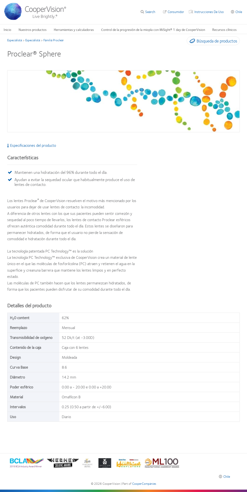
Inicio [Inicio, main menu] (7, 29)
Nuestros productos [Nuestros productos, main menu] (33, 29)
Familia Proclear (53, 40)
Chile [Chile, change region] (238, 11)
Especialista (14, 40)
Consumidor (176, 11)
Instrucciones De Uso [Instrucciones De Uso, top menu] (209, 11)
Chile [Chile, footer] (226, 476)
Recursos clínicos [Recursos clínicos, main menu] (224, 29)
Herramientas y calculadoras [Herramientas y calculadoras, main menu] (74, 29)
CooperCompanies (144, 483)
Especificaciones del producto (31, 145)
